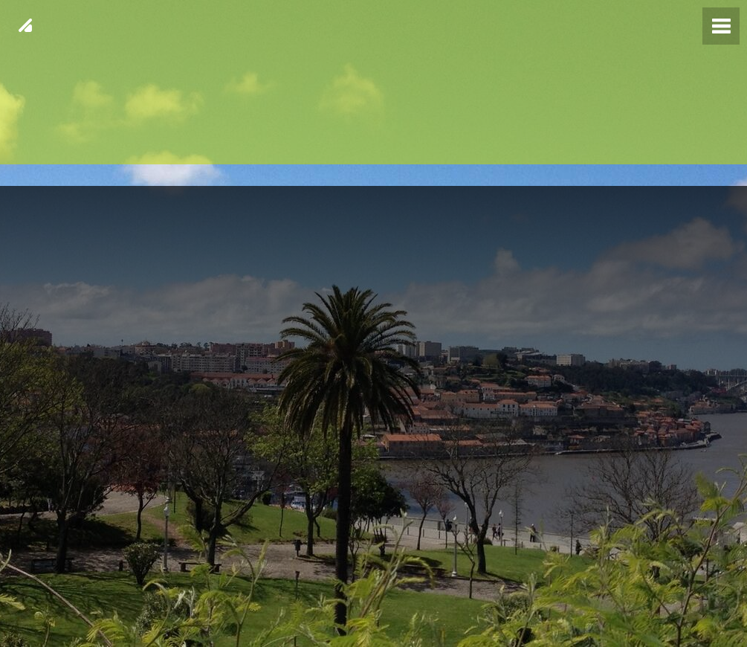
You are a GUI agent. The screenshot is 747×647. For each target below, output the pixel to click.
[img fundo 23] (373, 323)
